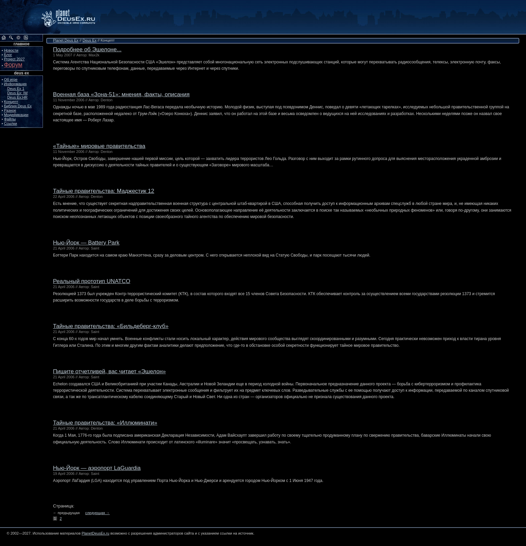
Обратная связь (18, 38)
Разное (10, 110)
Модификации (16, 115)
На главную (4, 38)
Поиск (11, 38)
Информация (15, 84)
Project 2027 (14, 59)
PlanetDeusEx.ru (73, 17)
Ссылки (10, 123)
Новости (11, 50)
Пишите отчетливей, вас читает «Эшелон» (109, 371)
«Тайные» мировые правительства (99, 146)
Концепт (11, 102)
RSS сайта (26, 38)
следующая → (97, 513)
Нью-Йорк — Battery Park (86, 242)
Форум (13, 64)
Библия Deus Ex (18, 106)
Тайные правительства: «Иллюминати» (105, 423)
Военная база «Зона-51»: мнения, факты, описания (121, 94)
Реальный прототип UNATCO (91, 281)
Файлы (10, 119)
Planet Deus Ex (65, 40)
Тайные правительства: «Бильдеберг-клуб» (110, 326)
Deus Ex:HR (17, 97)
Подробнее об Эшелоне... (87, 49)
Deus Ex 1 (15, 89)
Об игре (10, 79)
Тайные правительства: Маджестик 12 (103, 191)
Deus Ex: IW (17, 93)
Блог (8, 55)
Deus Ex (90, 40)
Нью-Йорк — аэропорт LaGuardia (97, 468)
